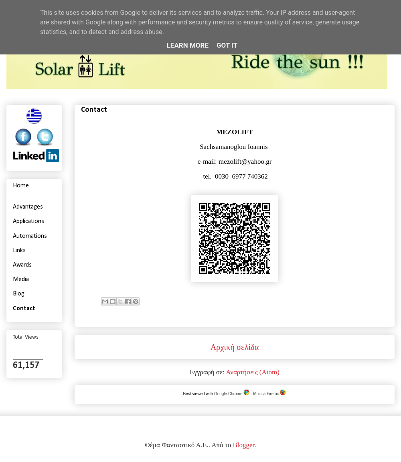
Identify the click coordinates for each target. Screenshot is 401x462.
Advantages (28, 207)
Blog (18, 294)
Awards (22, 265)
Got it (227, 45)
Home (21, 186)
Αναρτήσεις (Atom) (252, 372)
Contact (24, 308)
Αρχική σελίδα (235, 347)
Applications (28, 221)
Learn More (188, 45)
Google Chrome (231, 394)
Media (21, 279)
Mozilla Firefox (269, 394)
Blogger (243, 445)
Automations (30, 236)
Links (19, 250)
